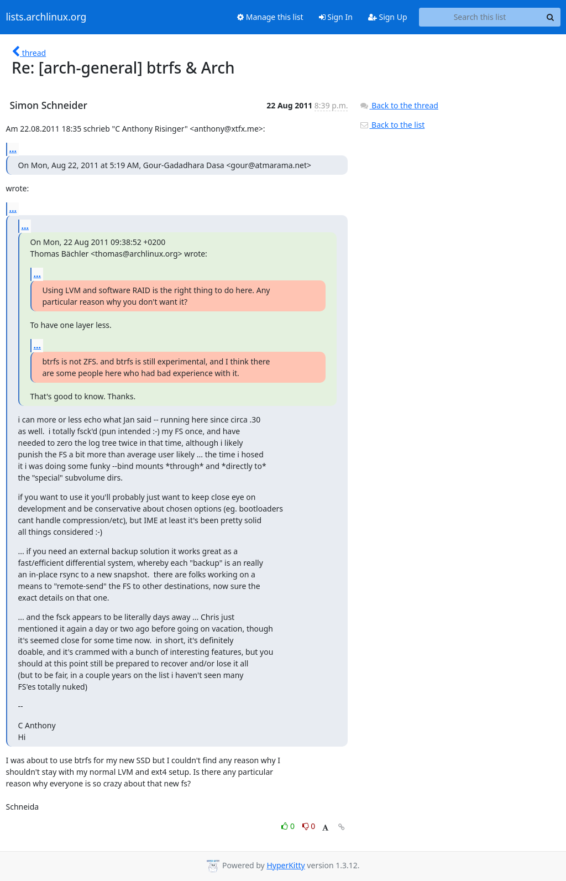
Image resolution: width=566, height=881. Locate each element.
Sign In (336, 17)
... (13, 149)
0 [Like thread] (288, 826)
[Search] (550, 17)
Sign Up (387, 17)
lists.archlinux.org (46, 17)
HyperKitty (285, 865)
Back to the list (391, 124)
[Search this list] (480, 17)
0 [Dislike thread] (309, 826)
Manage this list (270, 17)
